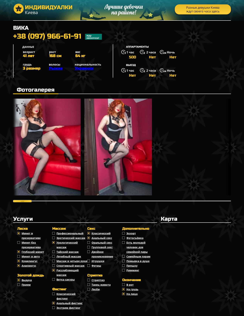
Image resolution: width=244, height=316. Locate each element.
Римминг (132, 270)
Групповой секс (102, 247)
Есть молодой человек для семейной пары (137, 247)
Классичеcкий (101, 233)
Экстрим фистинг (68, 308)
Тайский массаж (67, 252)
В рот (130, 284)
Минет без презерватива (31, 245)
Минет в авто (31, 256)
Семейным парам (138, 256)
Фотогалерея (36, 89)
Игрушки (98, 261)
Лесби (96, 289)
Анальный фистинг (69, 303)
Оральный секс (102, 242)
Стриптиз (98, 280)
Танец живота (101, 284)
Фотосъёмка (134, 238)
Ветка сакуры (65, 279)
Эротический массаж (70, 238)
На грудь (132, 289)
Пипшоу (132, 265)
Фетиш (96, 265)
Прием (26, 284)
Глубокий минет (33, 252)
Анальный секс (102, 238)
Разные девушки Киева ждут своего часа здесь (202, 9)
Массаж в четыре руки (71, 261)
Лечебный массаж (68, 256)
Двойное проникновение (102, 254)
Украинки (84, 68)
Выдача (27, 280)
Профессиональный (69, 233)
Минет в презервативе (31, 236)
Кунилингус (29, 261)
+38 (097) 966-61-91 (57, 37)
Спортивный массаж (70, 265)
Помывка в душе (138, 261)
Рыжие (56, 68)
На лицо (132, 294)
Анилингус (29, 265)
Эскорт (131, 233)
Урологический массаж (67, 245)
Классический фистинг (65, 296)
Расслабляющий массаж (67, 273)
